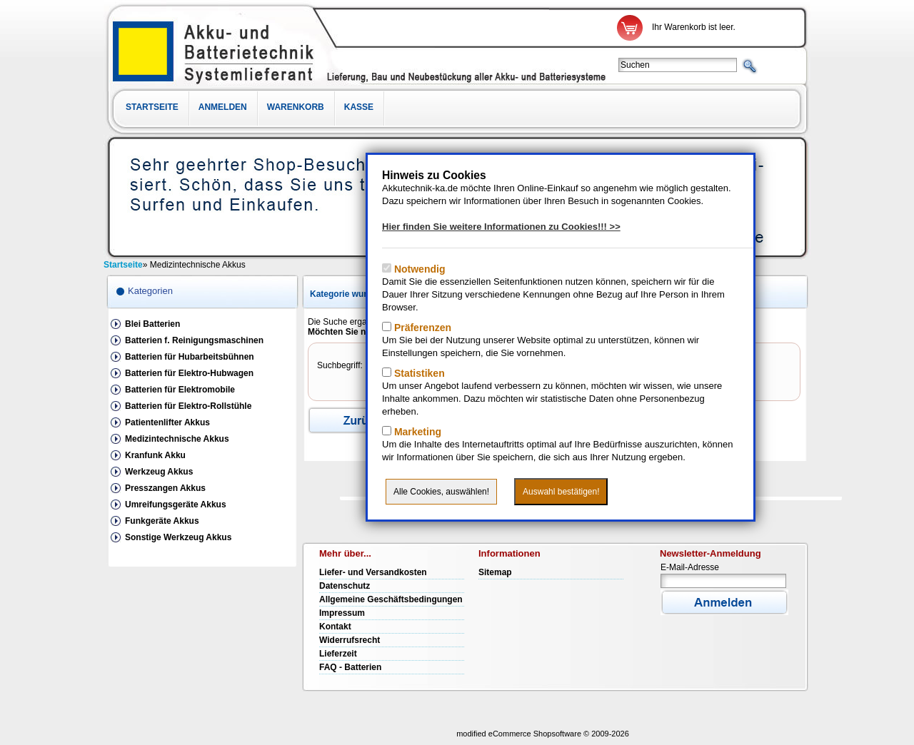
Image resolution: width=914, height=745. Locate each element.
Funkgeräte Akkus (162, 521)
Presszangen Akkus (165, 488)
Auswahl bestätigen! (561, 492)
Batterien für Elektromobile (180, 390)
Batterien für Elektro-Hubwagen (189, 373)
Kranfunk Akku (155, 455)
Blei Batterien (152, 324)
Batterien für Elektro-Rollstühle (188, 406)
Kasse (358, 107)
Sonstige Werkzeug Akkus (178, 537)
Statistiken (418, 373)
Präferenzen (421, 327)
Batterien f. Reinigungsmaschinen (194, 340)
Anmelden (223, 107)
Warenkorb (295, 107)
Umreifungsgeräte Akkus (175, 505)
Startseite (152, 107)
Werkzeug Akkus (159, 472)
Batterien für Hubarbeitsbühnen (189, 357)
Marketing (416, 431)
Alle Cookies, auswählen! (441, 492)
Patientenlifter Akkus (167, 422)
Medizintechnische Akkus (177, 439)
